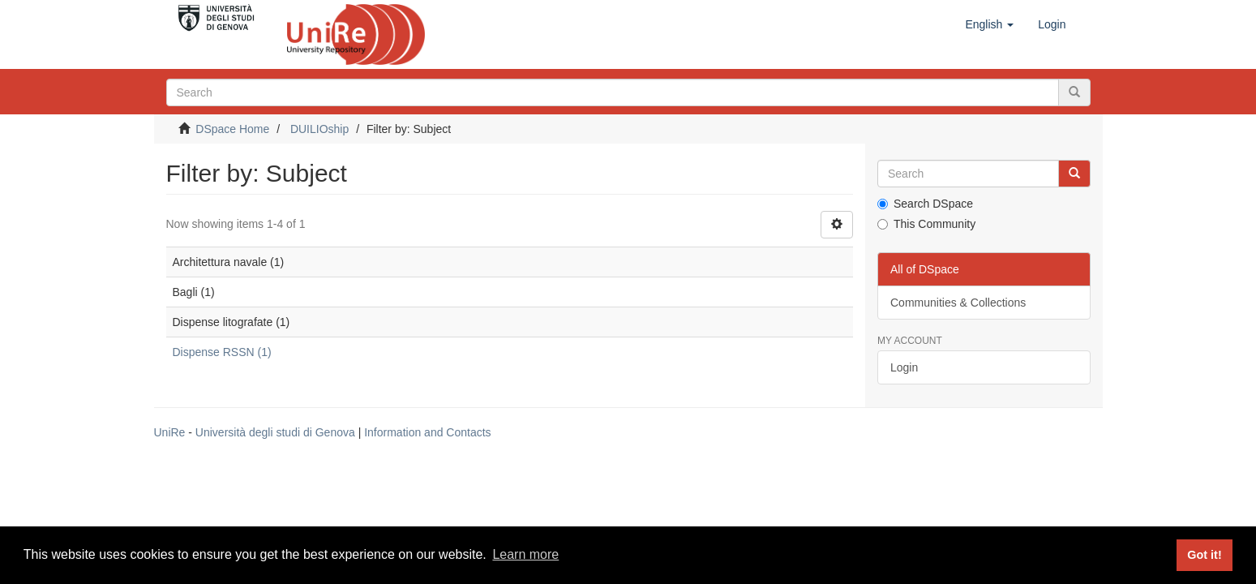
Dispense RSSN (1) (222, 352)
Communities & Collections (958, 302)
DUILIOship (319, 128)
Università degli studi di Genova (275, 432)
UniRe (170, 432)
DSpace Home (232, 128)
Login (904, 367)
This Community (926, 223)
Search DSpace (925, 203)
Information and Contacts (427, 432)
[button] (989, 24)
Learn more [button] (525, 554)
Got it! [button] (1204, 554)
